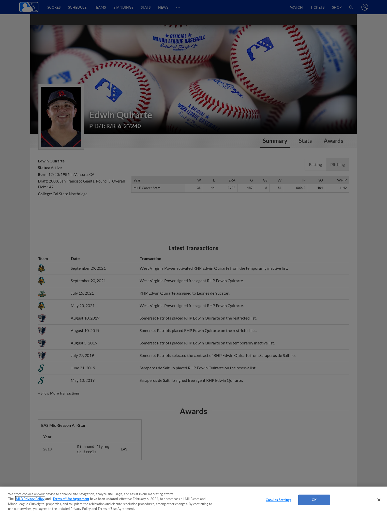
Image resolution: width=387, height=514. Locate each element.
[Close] (378, 499)
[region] (193, 500)
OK (314, 500)
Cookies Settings (278, 500)
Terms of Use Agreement (71, 499)
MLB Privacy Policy (30, 499)
